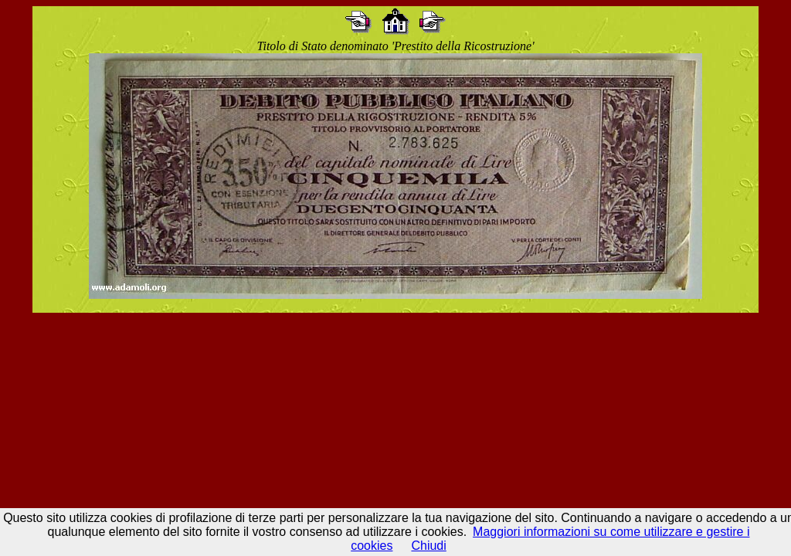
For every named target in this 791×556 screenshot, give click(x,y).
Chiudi (428, 545)
